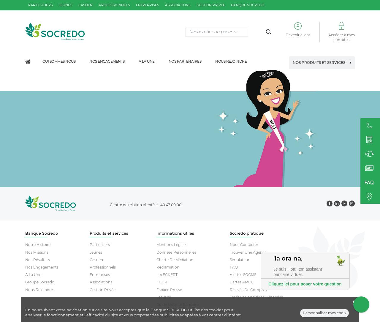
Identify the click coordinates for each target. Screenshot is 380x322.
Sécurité (163, 297)
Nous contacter (244, 244)
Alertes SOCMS (243, 274)
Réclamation (167, 267)
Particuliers (100, 244)
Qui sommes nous (59, 61)
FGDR (161, 282)
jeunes (65, 5)
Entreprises (100, 274)
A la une (147, 61)
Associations (101, 282)
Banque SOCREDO (247, 5)
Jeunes (96, 252)
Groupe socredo (39, 282)
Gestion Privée (102, 290)
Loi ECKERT (167, 274)
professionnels (114, 5)
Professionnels (103, 267)
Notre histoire (37, 244)
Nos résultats (37, 260)
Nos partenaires (185, 61)
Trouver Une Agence (248, 252)
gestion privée (211, 5)
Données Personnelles (176, 252)
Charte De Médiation (174, 260)
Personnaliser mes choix (324, 315)
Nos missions (36, 252)
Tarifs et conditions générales (256, 297)
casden (85, 5)
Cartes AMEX (241, 282)
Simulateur (239, 260)
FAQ (234, 267)
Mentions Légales (171, 244)
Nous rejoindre (231, 61)
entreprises (147, 5)
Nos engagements (107, 61)
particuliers (40, 5)
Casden (96, 260)
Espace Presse (169, 290)
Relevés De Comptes (248, 290)
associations (178, 5)
